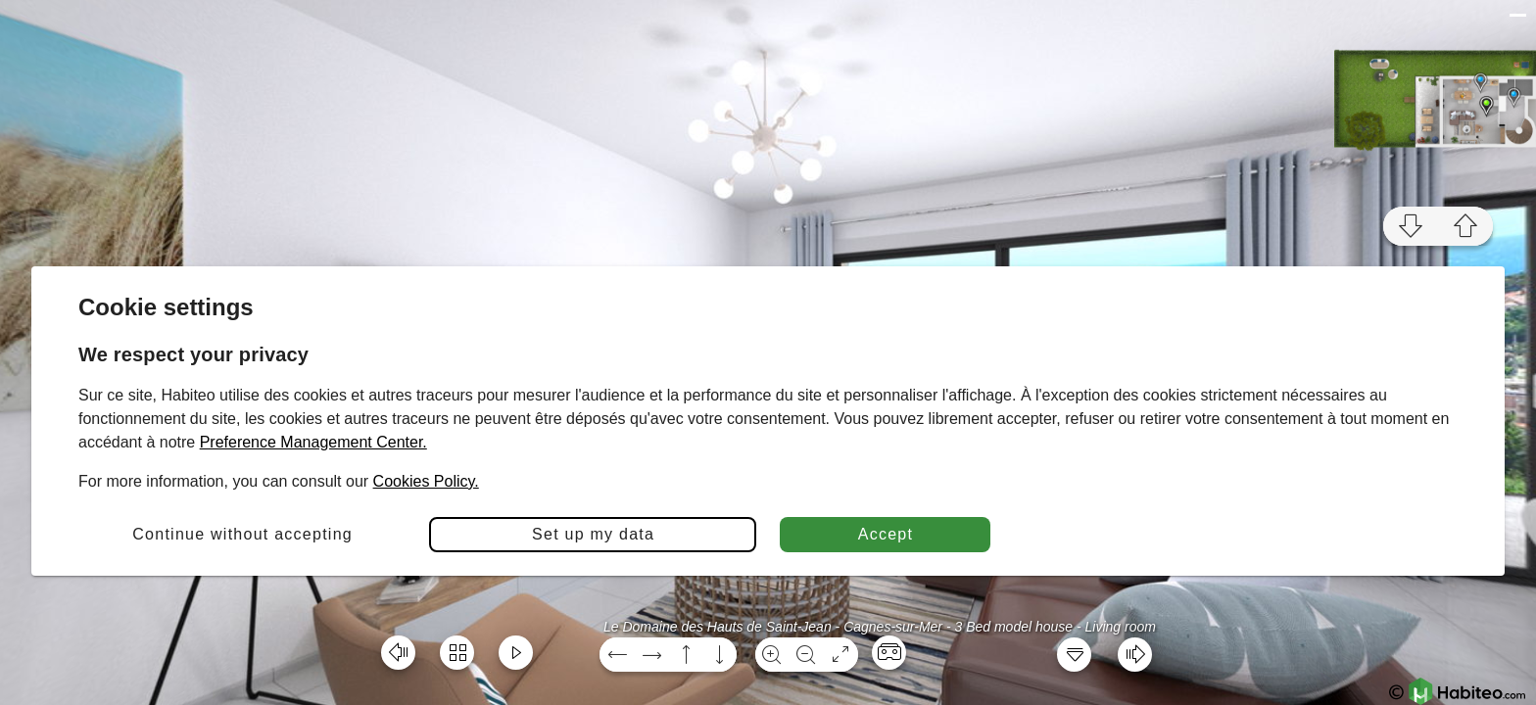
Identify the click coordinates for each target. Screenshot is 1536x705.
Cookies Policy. (426, 481)
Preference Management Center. (313, 442)
